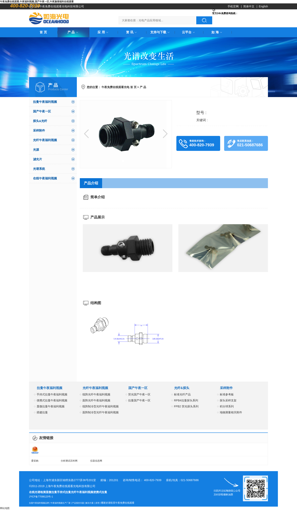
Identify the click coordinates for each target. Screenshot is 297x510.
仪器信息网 (96, 460)
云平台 (189, 32)
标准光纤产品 (182, 394)
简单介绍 (97, 197)
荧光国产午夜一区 (139, 394)
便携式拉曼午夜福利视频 (52, 400)
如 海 (217, 32)
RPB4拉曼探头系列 (186, 400)
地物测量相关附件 (231, 412)
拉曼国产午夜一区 (139, 400)
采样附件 (39, 130)
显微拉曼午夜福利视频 (50, 406)
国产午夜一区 (42, 111)
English (263, 6)
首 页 (43, 32)
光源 (36, 149)
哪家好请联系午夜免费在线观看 (117, 502)
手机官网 (233, 6)
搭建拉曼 (42, 412)
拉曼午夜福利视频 (45, 101)
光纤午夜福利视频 (45, 140)
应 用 (103, 32)
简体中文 (248, 6)
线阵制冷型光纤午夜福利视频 (100, 406)
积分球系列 (227, 406)
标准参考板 (227, 394)
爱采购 (34, 460)
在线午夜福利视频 (45, 178)
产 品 (73, 32)
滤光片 (37, 159)
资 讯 (132, 32)
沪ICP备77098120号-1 (41, 496)
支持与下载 (160, 32)
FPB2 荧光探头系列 (186, 406)
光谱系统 (39, 168)
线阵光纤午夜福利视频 (96, 394)
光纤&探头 (181, 388)
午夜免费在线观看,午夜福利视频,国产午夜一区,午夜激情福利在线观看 (37, 1)
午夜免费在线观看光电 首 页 (119, 87)
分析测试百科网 (69, 460)
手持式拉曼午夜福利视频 (52, 394)
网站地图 (5, 508)
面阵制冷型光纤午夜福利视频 (100, 412)
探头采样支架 (228, 400)
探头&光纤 (40, 121)
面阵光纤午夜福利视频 (96, 400)
